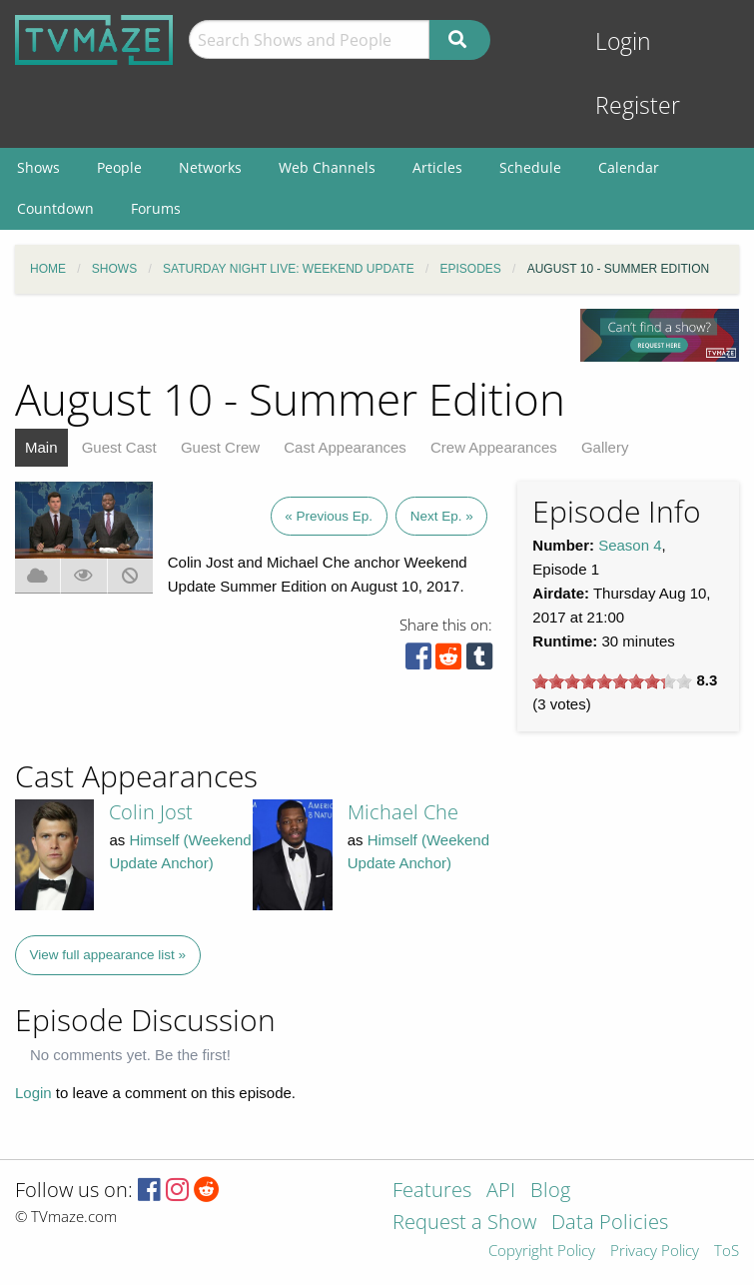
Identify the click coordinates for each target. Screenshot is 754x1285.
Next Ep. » (441, 516)
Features (431, 1191)
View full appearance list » (108, 954)
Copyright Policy (541, 1251)
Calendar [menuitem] (628, 167)
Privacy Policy (654, 1251)
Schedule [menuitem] (530, 167)
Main (41, 447)
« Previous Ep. (329, 516)
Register (637, 105)
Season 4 (629, 545)
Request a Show (464, 1223)
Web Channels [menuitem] (327, 167)
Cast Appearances (345, 447)
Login (623, 41)
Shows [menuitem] (38, 167)
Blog (550, 1191)
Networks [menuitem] (210, 167)
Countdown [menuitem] (55, 208)
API (500, 1191)
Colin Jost (151, 811)
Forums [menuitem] (156, 208)
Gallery (605, 447)
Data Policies (609, 1223)
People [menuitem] (119, 167)
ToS (726, 1251)
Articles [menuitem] (437, 167)
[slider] (612, 681)
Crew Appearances (493, 447)
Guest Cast (119, 447)
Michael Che (403, 811)
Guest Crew (220, 447)
